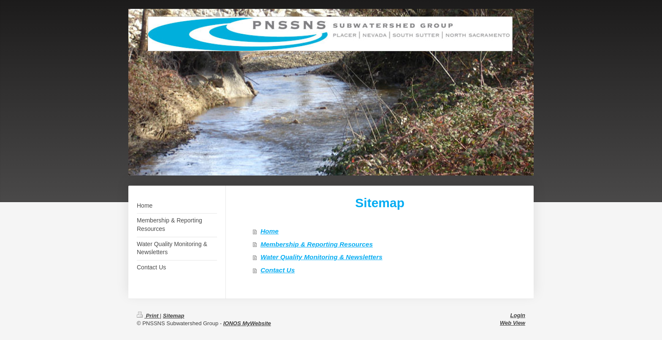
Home (269, 231)
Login (517, 315)
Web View (512, 323)
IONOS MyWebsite (247, 323)
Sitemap (173, 316)
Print (148, 316)
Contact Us (277, 270)
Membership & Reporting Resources (316, 244)
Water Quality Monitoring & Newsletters (321, 256)
